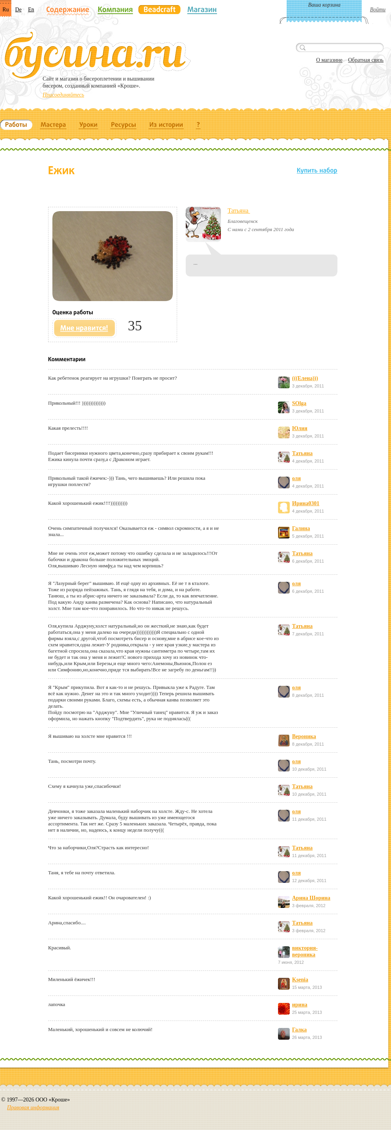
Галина (301, 528)
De (18, 10)
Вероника (304, 736)
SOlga (299, 403)
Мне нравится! (84, 328)
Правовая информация (33, 1107)
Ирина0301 (305, 503)
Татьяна (239, 210)
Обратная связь (366, 60)
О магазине (329, 60)
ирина (299, 1005)
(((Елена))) (305, 378)
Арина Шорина (311, 898)
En (31, 10)
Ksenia (300, 980)
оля (296, 478)
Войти (378, 10)
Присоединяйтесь (63, 95)
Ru (5, 10)
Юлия (299, 428)
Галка (299, 1030)
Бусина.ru (96, 55)
